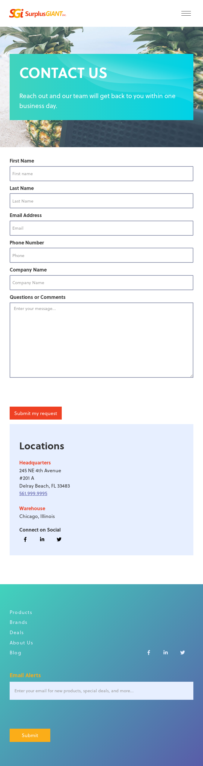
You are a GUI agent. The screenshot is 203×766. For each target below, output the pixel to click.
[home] (36, 13)
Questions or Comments (38, 296)
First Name (22, 160)
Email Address (26, 215)
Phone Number (27, 242)
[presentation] (55, 392)
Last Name (22, 188)
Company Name (28, 269)
